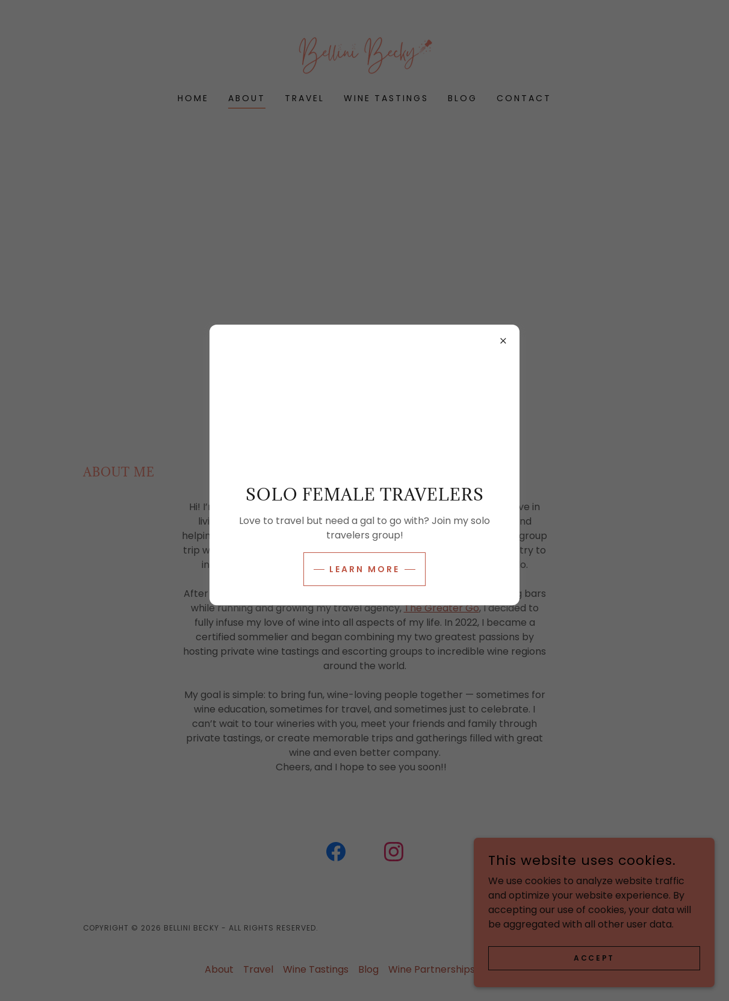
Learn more (364, 569)
